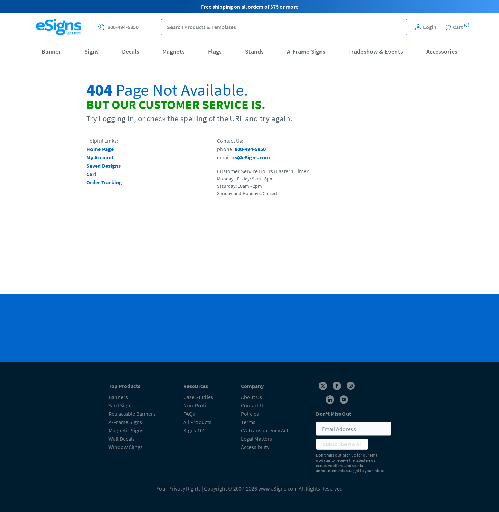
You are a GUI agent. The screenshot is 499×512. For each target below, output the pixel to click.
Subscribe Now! (342, 444)
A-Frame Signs (306, 51)
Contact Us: (230, 140)
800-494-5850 (250, 148)
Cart (91, 173)
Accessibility (255, 446)
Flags (215, 51)
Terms (248, 421)
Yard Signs (120, 405)
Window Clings (125, 446)
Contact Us (253, 405)
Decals (130, 51)
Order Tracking (104, 182)
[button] (399, 27)
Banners (118, 397)
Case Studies (198, 397)
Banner (51, 51)
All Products (197, 421)
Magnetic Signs (125, 430)
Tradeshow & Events (375, 51)
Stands (254, 51)
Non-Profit (195, 405)
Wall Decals (121, 438)
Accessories (441, 51)
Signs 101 (194, 430)
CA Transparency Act (264, 430)
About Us (251, 397)
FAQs (189, 413)
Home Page (100, 148)
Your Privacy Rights (179, 488)
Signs (91, 51)
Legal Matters (256, 438)
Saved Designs (103, 165)
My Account (100, 157)
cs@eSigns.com (251, 157)
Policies (250, 413)
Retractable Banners (132, 413)
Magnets (173, 51)
